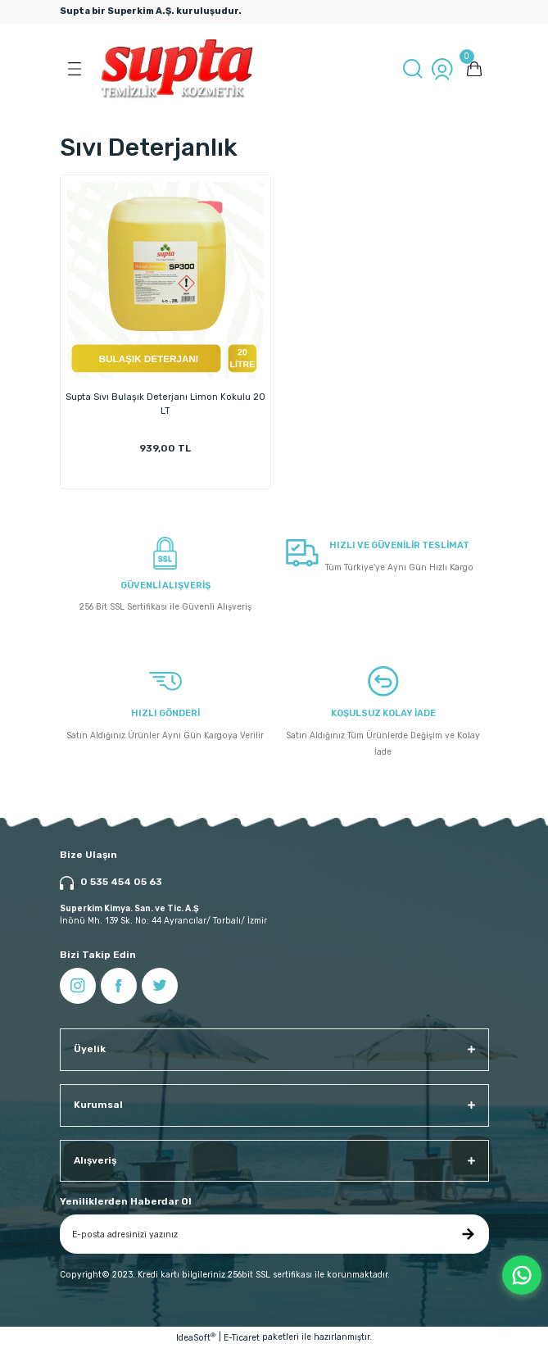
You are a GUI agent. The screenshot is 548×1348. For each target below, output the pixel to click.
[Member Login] (442, 69)
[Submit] (468, 1234)
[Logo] (177, 69)
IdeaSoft (195, 1337)
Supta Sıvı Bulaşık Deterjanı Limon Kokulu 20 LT (165, 404)
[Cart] (474, 69)
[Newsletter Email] (274, 1234)
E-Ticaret (242, 1337)
